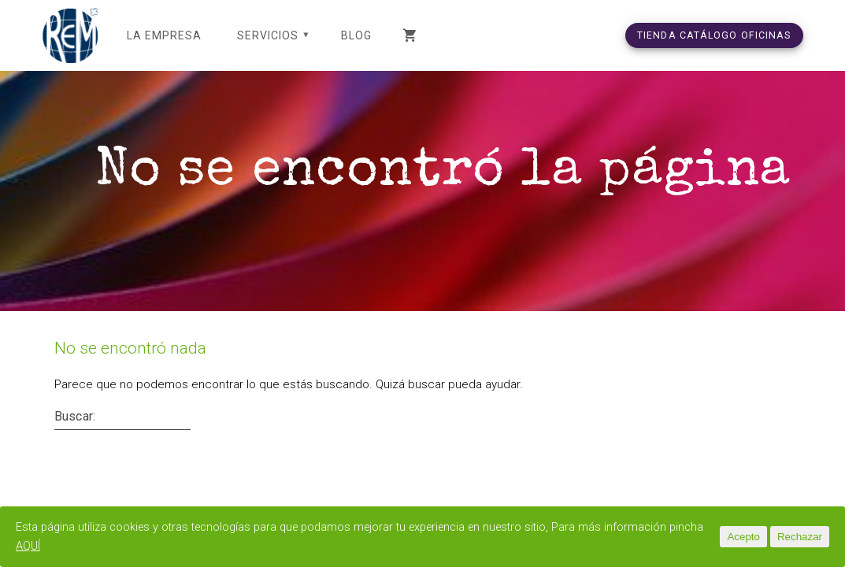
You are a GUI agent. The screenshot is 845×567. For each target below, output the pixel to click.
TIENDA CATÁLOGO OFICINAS (714, 35)
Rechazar (799, 537)
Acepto (743, 537)
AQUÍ (67, 546)
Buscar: (74, 435)
